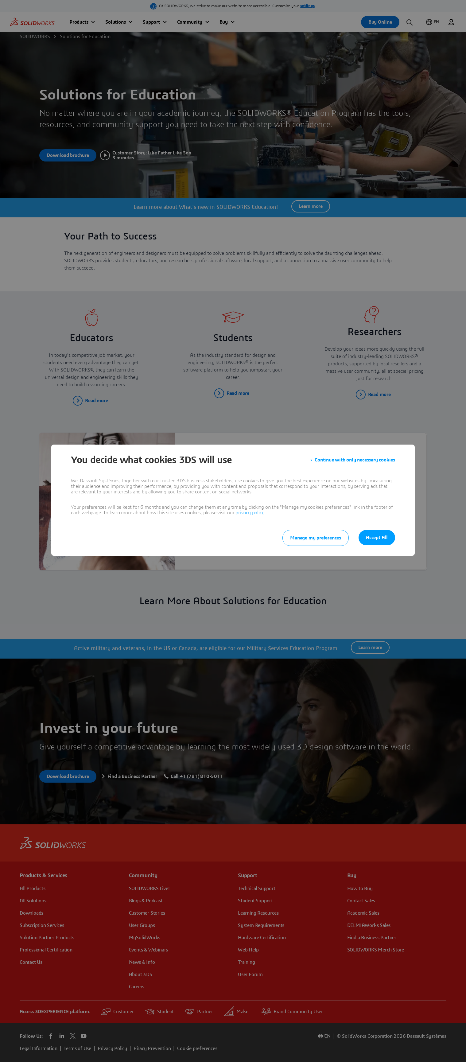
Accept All (377, 537)
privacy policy (249, 512)
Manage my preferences (315, 537)
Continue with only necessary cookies (355, 459)
